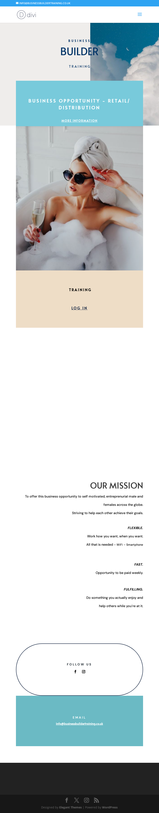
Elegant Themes (70, 807)
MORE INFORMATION (79, 121)
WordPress (110, 807)
